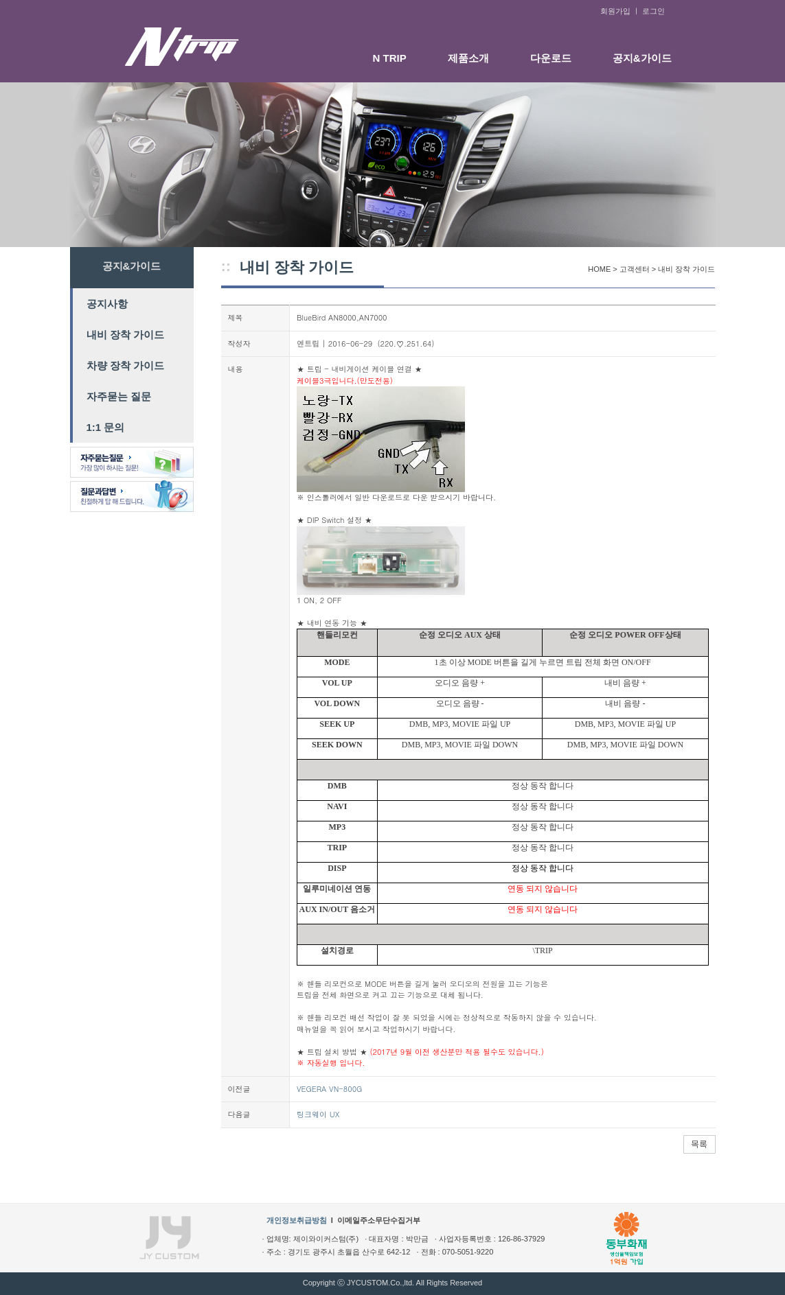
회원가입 (615, 11)
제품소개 (468, 58)
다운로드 (550, 58)
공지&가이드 (642, 58)
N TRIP (390, 58)
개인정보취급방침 (296, 1220)
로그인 (653, 11)
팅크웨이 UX (318, 1114)
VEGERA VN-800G (329, 1089)
